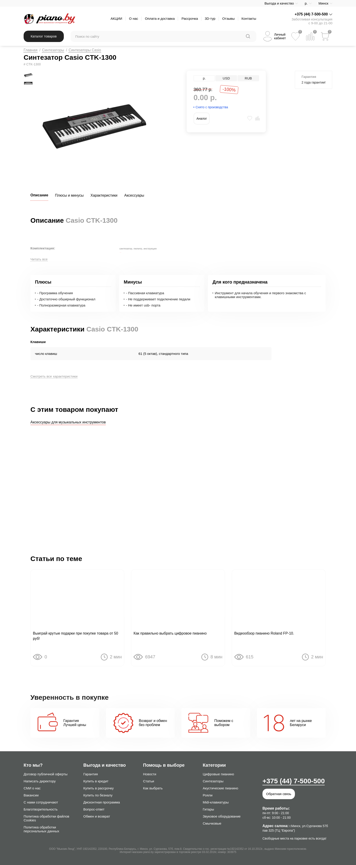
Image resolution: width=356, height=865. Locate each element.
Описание (39, 195)
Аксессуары (134, 195)
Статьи (148, 781)
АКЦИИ (116, 18)
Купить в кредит (96, 781)
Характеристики (104, 195)
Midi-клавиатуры (216, 802)
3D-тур (210, 18)
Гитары (208, 809)
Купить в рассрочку (98, 788)
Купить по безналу (97, 795)
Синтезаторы (53, 50)
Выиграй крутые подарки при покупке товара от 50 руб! (75, 635)
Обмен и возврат (96, 816)
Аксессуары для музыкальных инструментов (68, 422)
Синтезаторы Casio (85, 50)
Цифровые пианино (218, 774)
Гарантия (90, 774)
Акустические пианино (220, 788)
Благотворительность (41, 809)
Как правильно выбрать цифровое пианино (170, 633)
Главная (30, 50)
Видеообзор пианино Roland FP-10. (264, 633)
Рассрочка (189, 18)
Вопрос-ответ (93, 809)
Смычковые (212, 823)
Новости (149, 774)
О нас (133, 18)
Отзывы (228, 18)
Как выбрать (153, 788)
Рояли (208, 795)
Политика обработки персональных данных (41, 829)
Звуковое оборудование (222, 816)
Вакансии (31, 795)
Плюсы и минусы (69, 195)
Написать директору (40, 781)
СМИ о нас (32, 788)
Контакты (249, 18)
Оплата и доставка (160, 18)
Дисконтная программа (101, 802)
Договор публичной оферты (45, 774)
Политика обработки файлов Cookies (46, 818)
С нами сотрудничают (41, 802)
